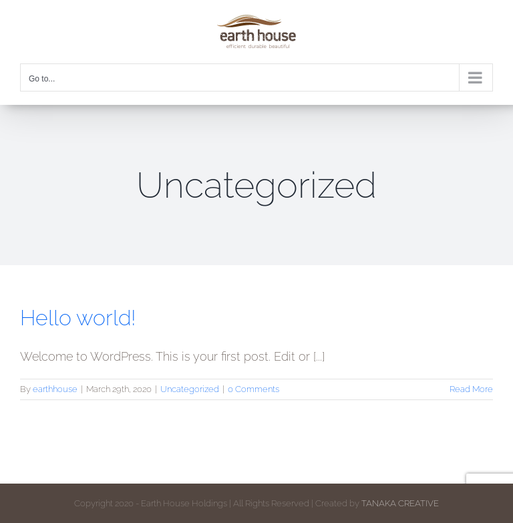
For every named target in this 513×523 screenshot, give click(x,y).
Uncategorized (189, 389)
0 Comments (253, 389)
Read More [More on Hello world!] (471, 389)
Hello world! (78, 317)
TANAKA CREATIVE (400, 503)
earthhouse (55, 389)
